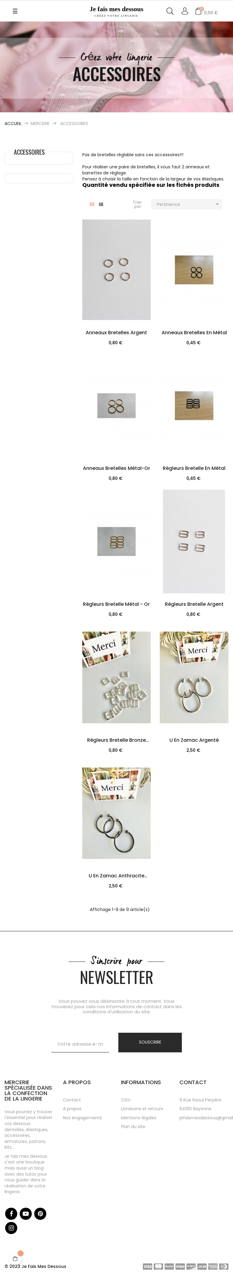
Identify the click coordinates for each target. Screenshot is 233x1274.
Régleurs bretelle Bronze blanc (116, 741)
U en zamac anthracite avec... (116, 876)
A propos (72, 1109)
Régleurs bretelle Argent (194, 604)
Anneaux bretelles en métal (194, 332)
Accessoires (29, 152)
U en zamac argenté (194, 740)
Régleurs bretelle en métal (194, 468)
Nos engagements (82, 1118)
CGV (125, 1100)
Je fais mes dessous (116, 11)
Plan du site (133, 1127)
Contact (72, 1100)
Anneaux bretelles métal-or (116, 468)
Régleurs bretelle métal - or (116, 604)
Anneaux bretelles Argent (116, 332)
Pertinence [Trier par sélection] (189, 204)
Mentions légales (138, 1118)
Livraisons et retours (142, 1109)
